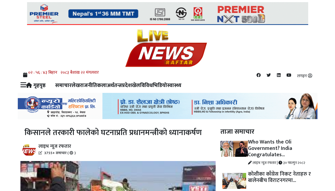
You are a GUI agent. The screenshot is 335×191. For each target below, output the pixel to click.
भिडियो (160, 85)
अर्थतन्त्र (114, 85)
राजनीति (88, 85)
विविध (146, 85)
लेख (76, 85)
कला (102, 85)
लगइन (304, 76)
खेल (136, 85)
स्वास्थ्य (174, 85)
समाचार (63, 85)
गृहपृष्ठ (36, 85)
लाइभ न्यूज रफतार (57, 149)
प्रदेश (127, 85)
